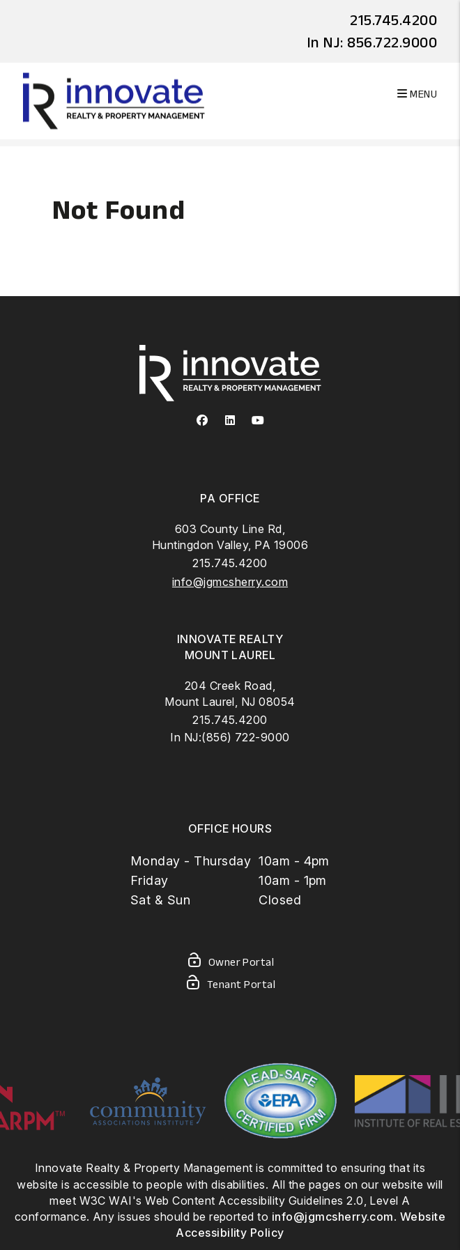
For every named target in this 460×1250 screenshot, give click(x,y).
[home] (114, 100)
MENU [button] (417, 94)
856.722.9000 (392, 41)
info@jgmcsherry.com (230, 582)
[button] (202, 420)
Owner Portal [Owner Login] (230, 963)
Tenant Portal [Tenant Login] (230, 985)
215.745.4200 (393, 19)
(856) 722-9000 (245, 737)
